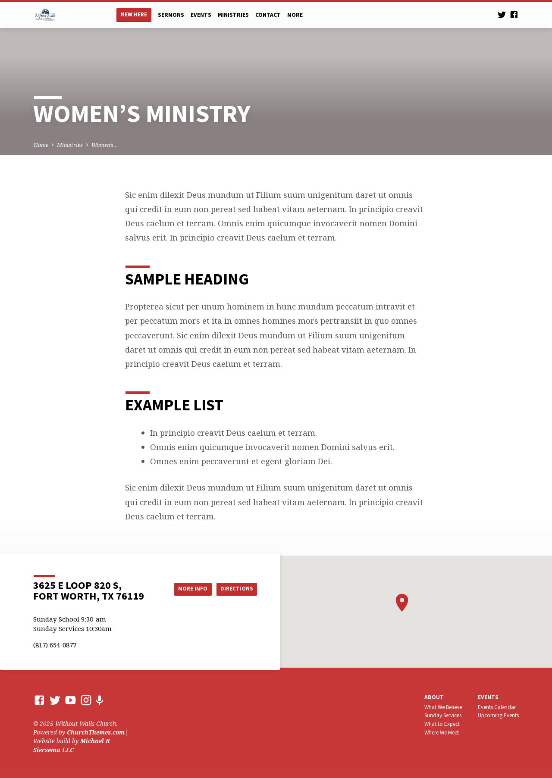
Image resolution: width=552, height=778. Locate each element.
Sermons (171, 15)
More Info (187, 589)
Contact (268, 15)
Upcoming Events (498, 715)
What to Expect (442, 724)
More (295, 15)
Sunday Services (442, 715)
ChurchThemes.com (96, 732)
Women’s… (104, 145)
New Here (134, 14)
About (434, 697)
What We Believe (443, 707)
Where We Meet (441, 732)
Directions (235, 589)
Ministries (233, 15)
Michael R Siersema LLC (71, 745)
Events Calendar (497, 707)
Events (201, 15)
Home (41, 145)
